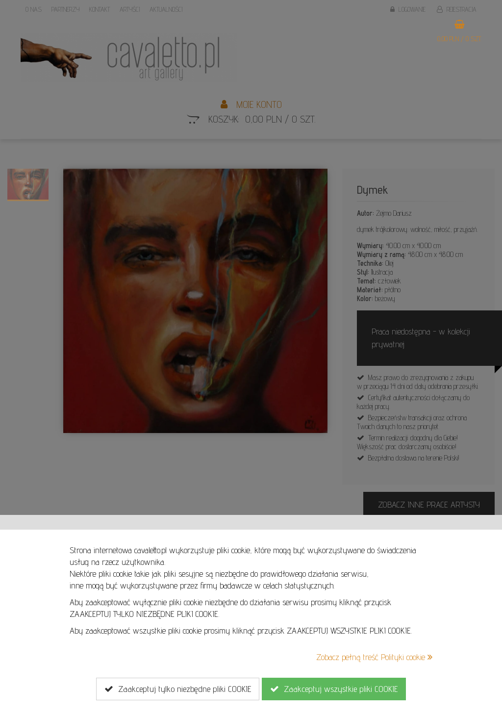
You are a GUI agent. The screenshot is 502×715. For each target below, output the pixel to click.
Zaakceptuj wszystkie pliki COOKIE (334, 689)
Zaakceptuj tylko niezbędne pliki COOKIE (177, 689)
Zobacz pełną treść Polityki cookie (374, 657)
